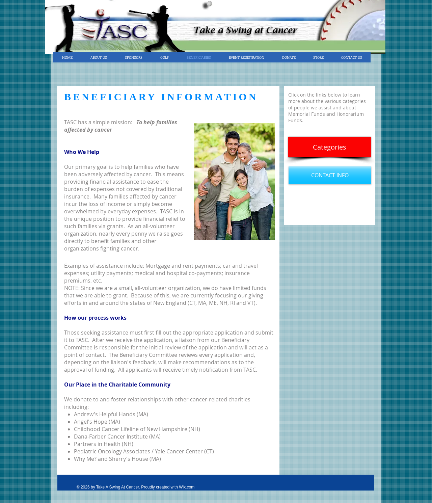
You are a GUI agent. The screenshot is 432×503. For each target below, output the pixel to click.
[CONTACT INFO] (330, 175)
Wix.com (186, 487)
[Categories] (329, 147)
